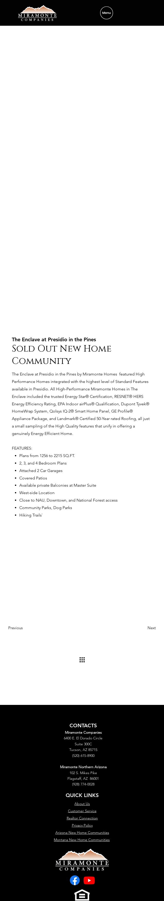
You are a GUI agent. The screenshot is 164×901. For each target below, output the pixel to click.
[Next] (143, 628)
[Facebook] (74, 880)
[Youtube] (89, 880)
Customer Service (82, 811)
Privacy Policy (82, 825)
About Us (82, 803)
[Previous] (21, 628)
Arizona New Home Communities (82, 832)
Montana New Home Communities (82, 839)
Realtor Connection (82, 818)
